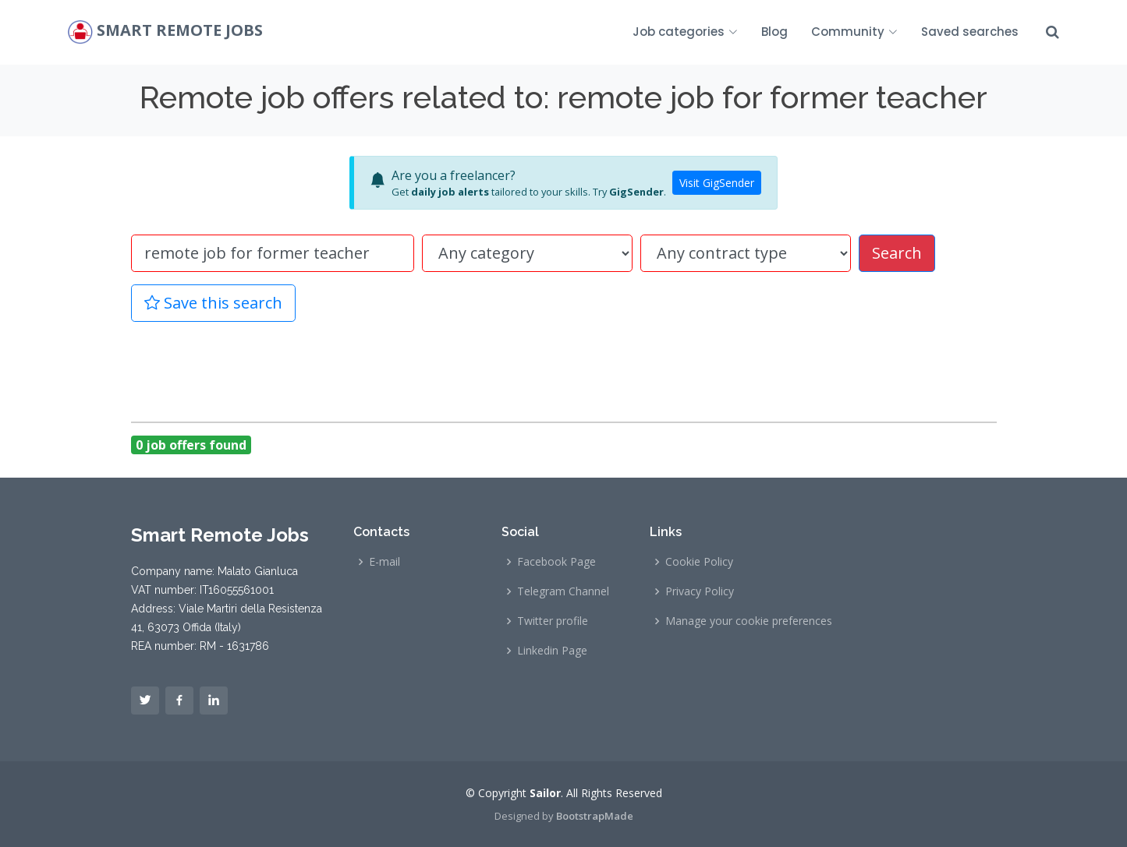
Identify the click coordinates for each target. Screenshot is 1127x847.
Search (897, 252)
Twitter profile (552, 621)
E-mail (384, 561)
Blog (774, 31)
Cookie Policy (699, 561)
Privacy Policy (699, 591)
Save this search (213, 302)
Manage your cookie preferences (748, 621)
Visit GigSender (716, 182)
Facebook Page (556, 561)
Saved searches (970, 31)
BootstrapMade (594, 816)
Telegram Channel (563, 591)
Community (854, 31)
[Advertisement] (564, 369)
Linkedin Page (552, 650)
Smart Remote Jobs (180, 30)
